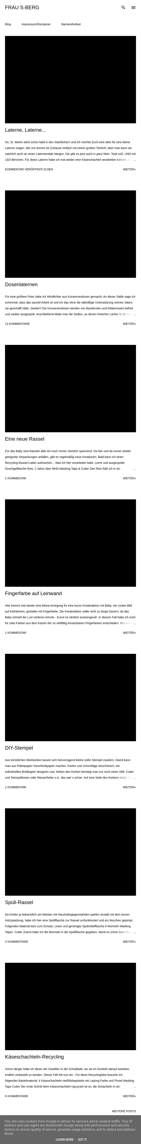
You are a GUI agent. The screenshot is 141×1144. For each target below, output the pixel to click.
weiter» (129, 169)
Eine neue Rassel (24, 439)
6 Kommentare (16, 1096)
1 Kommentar (15, 478)
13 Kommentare (17, 323)
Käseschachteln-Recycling (34, 1057)
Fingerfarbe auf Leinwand (33, 593)
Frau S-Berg (22, 7)
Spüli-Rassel (19, 902)
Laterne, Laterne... (25, 130)
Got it (82, 1139)
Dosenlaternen (21, 284)
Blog (8, 24)
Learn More (65, 1139)
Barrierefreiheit (71, 24)
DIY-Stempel (19, 748)
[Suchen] (123, 7)
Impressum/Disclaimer (36, 24)
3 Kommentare (16, 941)
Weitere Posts (124, 1111)
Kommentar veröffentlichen (29, 169)
